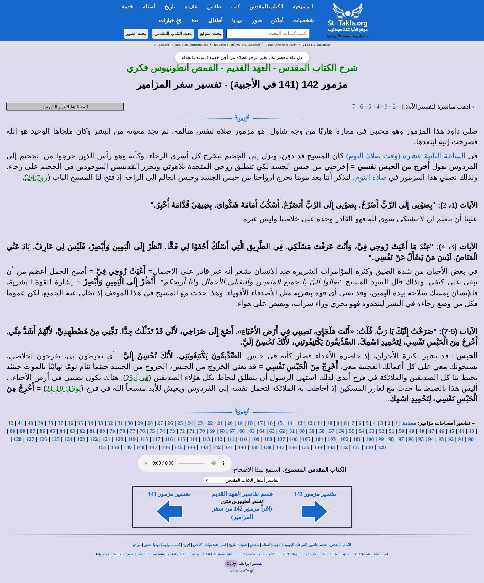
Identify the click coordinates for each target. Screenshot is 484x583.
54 (361, 431)
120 (119, 439)
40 (30, 423)
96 (411, 439)
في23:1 (137, 378)
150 (115, 447)
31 (120, 423)
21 (220, 423)
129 (382, 447)
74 (162, 431)
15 (280, 423)
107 (281, 439)
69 (212, 431)
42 (10, 423)
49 (411, 431)
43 (471, 431)
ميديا (156, 545)
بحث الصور (136, 33)
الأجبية (277, 545)
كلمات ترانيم (171, 545)
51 (391, 431)
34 (90, 423)
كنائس (197, 545)
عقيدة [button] (191, 7)
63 (271, 431)
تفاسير (314, 545)
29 (140, 423)
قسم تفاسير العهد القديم (242, 493)
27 (160, 423)
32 (110, 423)
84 (62, 431)
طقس (254, 545)
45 (451, 431)
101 (357, 439)
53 (372, 431)
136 (293, 447)
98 (391, 439)
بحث (324, 545)
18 (250, 423)
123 (81, 439)
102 (344, 439)
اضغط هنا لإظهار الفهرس (65, 106)
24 (190, 423)
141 (229, 447)
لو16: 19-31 (63, 388)
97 (401, 439)
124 (68, 439)
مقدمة (409, 423)
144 (191, 447)
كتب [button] (235, 7)
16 (270, 423)
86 (42, 431)
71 (192, 431)
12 (309, 423)
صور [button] (257, 21)
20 (230, 423)
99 (381, 439)
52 (381, 431)
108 (268, 439)
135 (305, 447)
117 (156, 439)
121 (106, 439)
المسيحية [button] (303, 7)
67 (232, 431)
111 (230, 439)
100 (370, 439)
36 (70, 423)
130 (369, 447)
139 (255, 447)
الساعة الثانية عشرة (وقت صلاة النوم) (405, 156)
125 (55, 439)
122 (94, 439)
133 (331, 447)
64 (262, 431)
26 (170, 423)
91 (461, 439)
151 (102, 447)
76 (142, 431)
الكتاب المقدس (340, 545)
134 (318, 447)
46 (441, 431)
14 (290, 423)
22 (210, 423)
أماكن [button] (277, 21)
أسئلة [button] (149, 7)
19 (240, 423)
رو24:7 (37, 177)
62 (282, 431)
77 (132, 431)
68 (222, 431)
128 (17, 439)
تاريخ (232, 545)
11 (319, 423)
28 (150, 423)
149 (128, 447)
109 (255, 439)
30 (130, 423)
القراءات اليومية (295, 545)
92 (451, 439)
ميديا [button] (237, 21)
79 (112, 431)
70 (202, 431)
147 (153, 447)
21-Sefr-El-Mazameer (317, 44)
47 (431, 431)
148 (140, 447)
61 (292, 431)
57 (331, 431)
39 (40, 423)
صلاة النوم (371, 177)
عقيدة (242, 545)
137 (280, 447)
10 (329, 423)
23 (200, 423)
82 (82, 431)
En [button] (195, 21)
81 (92, 431)
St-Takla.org (161, 44)
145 (178, 447)
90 (471, 439)
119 (132, 439)
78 (122, 431)
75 (152, 431)
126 (43, 439)
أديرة (186, 545)
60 (302, 431)
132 (343, 447)
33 (100, 423)
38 (50, 423)
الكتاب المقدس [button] (266, 7)
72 (182, 431)
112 (218, 439)
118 (144, 439)
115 (181, 439)
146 (166, 447)
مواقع (137, 545)
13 (299, 423)
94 (430, 439)
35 (80, 423)
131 (356, 447)
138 (267, 447)
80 (102, 431)
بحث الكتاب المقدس (173, 33)
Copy (231, 563)
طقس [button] (214, 7)
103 (331, 439)
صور (147, 545)
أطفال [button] (216, 21)
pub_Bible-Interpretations (191, 44)
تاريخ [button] (169, 7)
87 (32, 431)
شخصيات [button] (305, 21)
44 (461, 431)
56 (341, 431)
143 (204, 447)
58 (322, 431)
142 (217, 447)
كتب (223, 545)
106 (294, 439)
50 (401, 431)
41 (20, 423)
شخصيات (211, 545)
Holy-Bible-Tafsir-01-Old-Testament (237, 44)
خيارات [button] (170, 21)
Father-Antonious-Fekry (281, 44)
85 (52, 431)
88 (22, 431)
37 (60, 423)
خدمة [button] (127, 7)
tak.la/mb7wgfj (242, 570)
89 (12, 431)
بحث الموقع (210, 33)
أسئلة (266, 545)
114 (194, 439)
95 (421, 439)
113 (206, 439)
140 (242, 447)
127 (30, 439)
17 (260, 423)
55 (351, 431)
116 (169, 439)
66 (242, 431)
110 (243, 439)
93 (441, 439)
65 (252, 431)
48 (421, 431)
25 (180, 423)
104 (319, 439)
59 (312, 431)
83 (72, 431)
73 (172, 431)
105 (306, 439)
